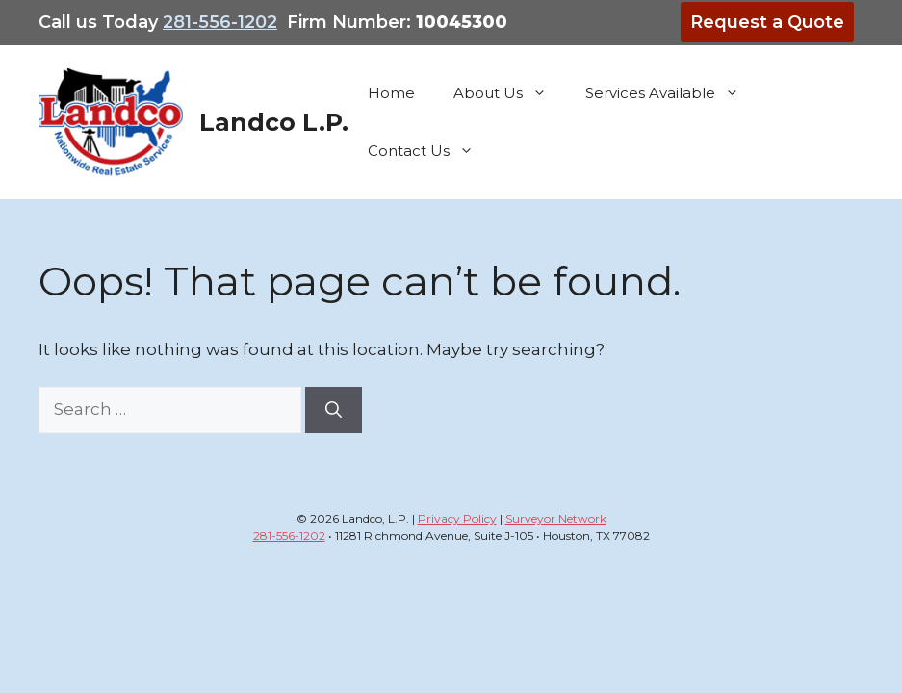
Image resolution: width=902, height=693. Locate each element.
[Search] (333, 410)
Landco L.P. (273, 122)
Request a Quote (767, 22)
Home (391, 93)
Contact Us (430, 151)
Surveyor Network (555, 518)
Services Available (672, 93)
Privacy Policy (457, 518)
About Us (509, 93)
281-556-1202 (220, 22)
